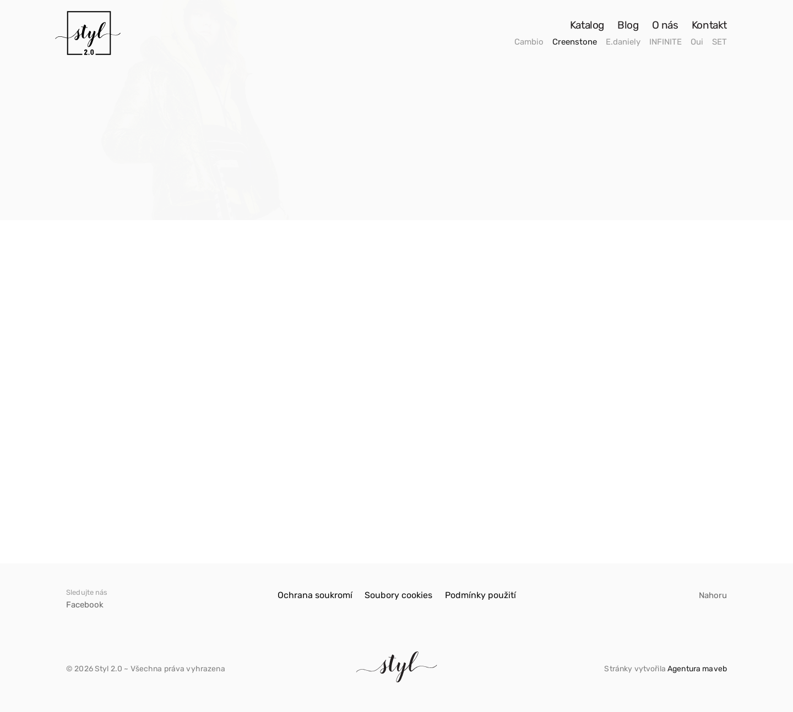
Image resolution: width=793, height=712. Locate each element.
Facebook (85, 605)
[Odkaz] (88, 33)
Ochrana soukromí (315, 595)
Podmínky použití (480, 595)
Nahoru (713, 595)
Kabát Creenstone (108, 501)
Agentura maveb (697, 668)
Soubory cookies (398, 595)
